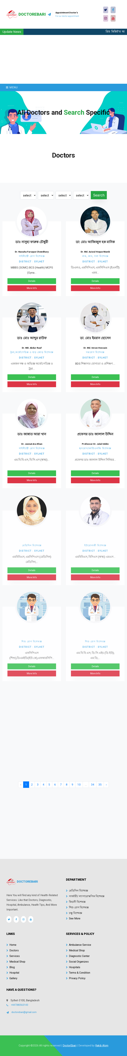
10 (79, 784)
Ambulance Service (78, 944)
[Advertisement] (63, 59)
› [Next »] (106, 784)
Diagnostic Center (78, 956)
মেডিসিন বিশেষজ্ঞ (77, 890)
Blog (10, 967)
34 (92, 784)
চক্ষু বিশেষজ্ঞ (74, 913)
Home (11, 944)
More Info (32, 289)
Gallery (11, 978)
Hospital (12, 972)
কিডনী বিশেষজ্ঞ (75, 901)
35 (100, 784)
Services (13, 956)
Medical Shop (15, 961)
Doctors (12, 950)
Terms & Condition (78, 972)
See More (73, 918)
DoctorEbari (69, 1045)
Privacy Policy (75, 978)
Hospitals (73, 967)
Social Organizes (77, 961)
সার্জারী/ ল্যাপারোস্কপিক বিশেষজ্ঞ (85, 896)
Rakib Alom (101, 1045)
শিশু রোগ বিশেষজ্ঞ (77, 907)
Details (31, 282)
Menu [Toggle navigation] (12, 87)
